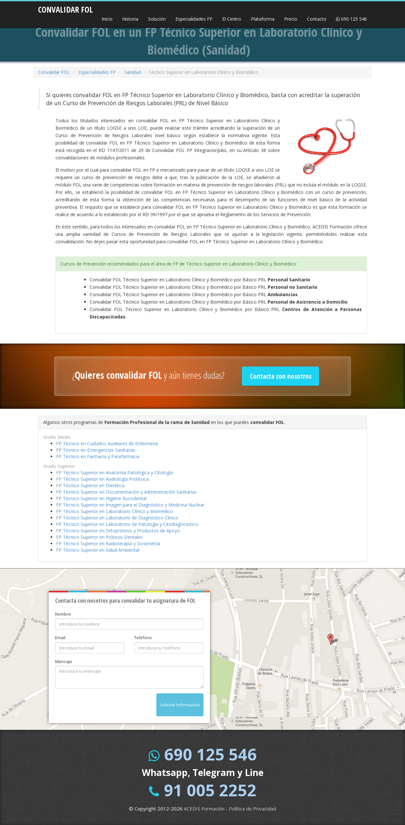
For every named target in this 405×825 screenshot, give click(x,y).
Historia (130, 19)
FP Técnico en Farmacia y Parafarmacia (97, 456)
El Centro (231, 19)
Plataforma (262, 19)
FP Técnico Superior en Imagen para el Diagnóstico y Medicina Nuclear (130, 505)
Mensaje (63, 661)
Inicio (107, 19)
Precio (290, 19)
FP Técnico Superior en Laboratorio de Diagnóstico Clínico (117, 518)
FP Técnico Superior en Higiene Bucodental (101, 498)
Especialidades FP (193, 19)
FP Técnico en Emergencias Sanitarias (95, 450)
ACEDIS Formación (204, 808)
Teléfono (143, 637)
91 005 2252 (210, 790)
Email (60, 637)
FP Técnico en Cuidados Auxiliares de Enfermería (107, 443)
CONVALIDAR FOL (65, 7)
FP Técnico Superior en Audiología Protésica (102, 479)
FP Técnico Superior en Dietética (90, 485)
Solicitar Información (180, 705)
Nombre (63, 614)
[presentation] (104, 706)
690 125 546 (351, 19)
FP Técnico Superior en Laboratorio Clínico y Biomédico (114, 511)
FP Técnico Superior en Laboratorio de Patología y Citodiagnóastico (127, 524)
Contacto (316, 19)
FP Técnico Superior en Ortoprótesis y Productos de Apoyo (118, 531)
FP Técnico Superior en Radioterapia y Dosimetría (108, 543)
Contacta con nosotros (280, 376)
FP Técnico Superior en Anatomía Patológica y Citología (114, 472)
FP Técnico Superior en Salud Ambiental (97, 550)
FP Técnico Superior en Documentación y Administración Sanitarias (126, 492)
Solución (157, 19)
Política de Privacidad (252, 808)
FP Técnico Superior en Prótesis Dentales (99, 537)
